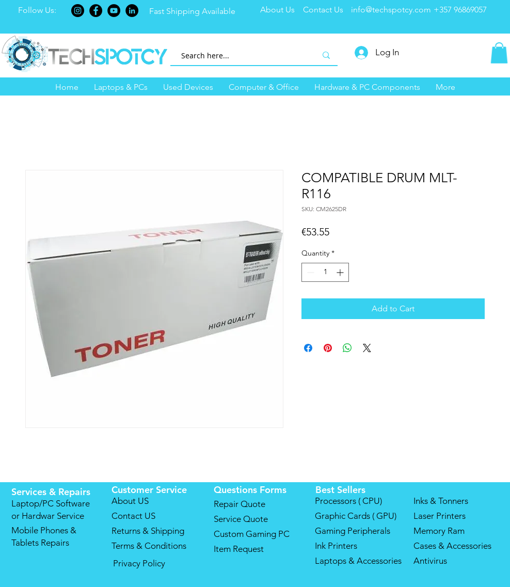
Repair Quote (239, 504)
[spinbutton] (325, 272)
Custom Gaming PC (252, 534)
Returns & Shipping (147, 531)
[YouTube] (113, 10)
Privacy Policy (139, 563)
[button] (120, 87)
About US (130, 501)
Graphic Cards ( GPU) (355, 516)
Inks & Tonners (440, 501)
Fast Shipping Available (193, 11)
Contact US (133, 516)
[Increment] (340, 272)
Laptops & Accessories (358, 561)
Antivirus (430, 561)
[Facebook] (95, 10)
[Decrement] (309, 272)
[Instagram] (77, 10)
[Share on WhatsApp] (347, 348)
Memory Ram (439, 531)
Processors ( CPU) (348, 501)
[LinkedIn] (131, 10)
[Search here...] (237, 55)
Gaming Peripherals (352, 531)
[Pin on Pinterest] (328, 348)
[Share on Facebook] (308, 348)
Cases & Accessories (452, 546)
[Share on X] (367, 348)
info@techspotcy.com (391, 9)
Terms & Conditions (148, 546)
